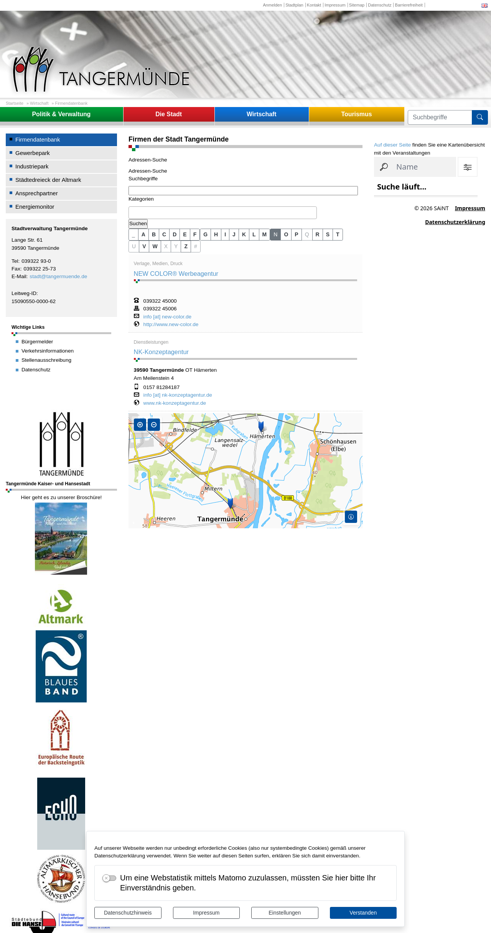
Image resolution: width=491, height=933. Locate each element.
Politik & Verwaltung (61, 114)
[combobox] (223, 212)
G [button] (205, 234)
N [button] (275, 234)
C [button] (164, 234)
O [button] (286, 234)
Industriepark (32, 166)
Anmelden (272, 5)
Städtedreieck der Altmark (48, 179)
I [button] (225, 234)
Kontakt (314, 5)
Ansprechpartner (36, 193)
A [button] (143, 234)
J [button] (234, 234)
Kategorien (141, 199)
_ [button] (133, 234)
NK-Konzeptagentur (161, 351)
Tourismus (356, 114)
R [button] (318, 234)
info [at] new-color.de (167, 317)
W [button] (154, 246)
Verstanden (363, 913)
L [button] (254, 234)
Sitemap (356, 5)
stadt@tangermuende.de (58, 276)
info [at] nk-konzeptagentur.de (177, 395)
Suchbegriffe (143, 178)
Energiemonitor (34, 206)
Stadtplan (294, 5)
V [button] (144, 246)
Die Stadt (168, 114)
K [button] (244, 234)
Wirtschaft (39, 103)
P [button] (296, 234)
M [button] (264, 234)
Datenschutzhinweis (128, 913)
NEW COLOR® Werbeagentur (176, 273)
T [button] (337, 234)
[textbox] (133, 212)
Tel (15, 261)
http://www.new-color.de (171, 324)
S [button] (328, 234)
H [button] (216, 234)
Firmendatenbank (71, 103)
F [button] (195, 234)
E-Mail (19, 276)
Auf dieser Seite (392, 145)
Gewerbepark (32, 153)
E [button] (184, 234)
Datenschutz (379, 5)
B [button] (154, 234)
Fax (16, 269)
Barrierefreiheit (409, 5)
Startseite (14, 103)
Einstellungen (285, 913)
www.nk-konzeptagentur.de (174, 403)
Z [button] (186, 246)
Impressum (206, 913)
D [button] (174, 234)
